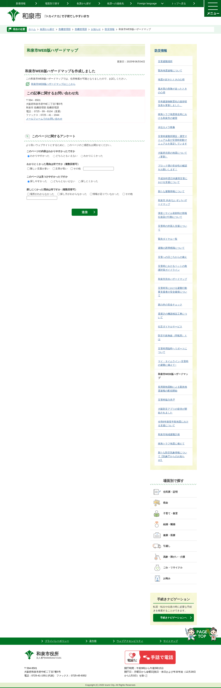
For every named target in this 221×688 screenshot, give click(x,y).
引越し (166, 546)
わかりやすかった (38, 155)
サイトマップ (170, 641)
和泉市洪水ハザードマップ (172, 279)
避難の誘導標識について (171, 248)
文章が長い (60, 168)
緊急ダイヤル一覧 (167, 239)
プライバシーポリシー (57, 641)
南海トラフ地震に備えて (171, 443)
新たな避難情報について (171, 191)
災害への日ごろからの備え (172, 257)
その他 (76, 168)
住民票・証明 (170, 491)
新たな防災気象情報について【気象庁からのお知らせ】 (172, 456)
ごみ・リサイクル (172, 567)
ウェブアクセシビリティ (130, 641)
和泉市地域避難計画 (169, 434)
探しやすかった (37, 181)
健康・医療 (169, 535)
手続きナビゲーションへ (173, 617)
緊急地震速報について (170, 70)
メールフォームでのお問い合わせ (44, 118)
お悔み (166, 578)
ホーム (32, 29)
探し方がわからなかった (72, 194)
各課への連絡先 (115, 3)
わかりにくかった (92, 155)
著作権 (93, 641)
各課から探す (84, 3)
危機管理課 (81, 29)
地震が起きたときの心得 (171, 79)
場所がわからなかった (40, 194)
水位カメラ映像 (166, 127)
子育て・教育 (170, 513)
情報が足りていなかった (104, 194)
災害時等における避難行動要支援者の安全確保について (172, 292)
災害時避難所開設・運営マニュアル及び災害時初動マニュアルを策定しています (172, 140)
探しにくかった (88, 181)
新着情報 (21, 3)
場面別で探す (52, 3)
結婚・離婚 (169, 524)
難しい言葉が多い (38, 168)
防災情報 (109, 29)
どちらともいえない (65, 155)
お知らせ (96, 29)
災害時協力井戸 (166, 399)
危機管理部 (65, 29)
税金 (165, 502)
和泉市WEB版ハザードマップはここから (53, 84)
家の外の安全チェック (170, 304)
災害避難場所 (165, 61)
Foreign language (147, 3)
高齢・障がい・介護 (174, 556)
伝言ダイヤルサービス (170, 326)
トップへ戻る (178, 3)
